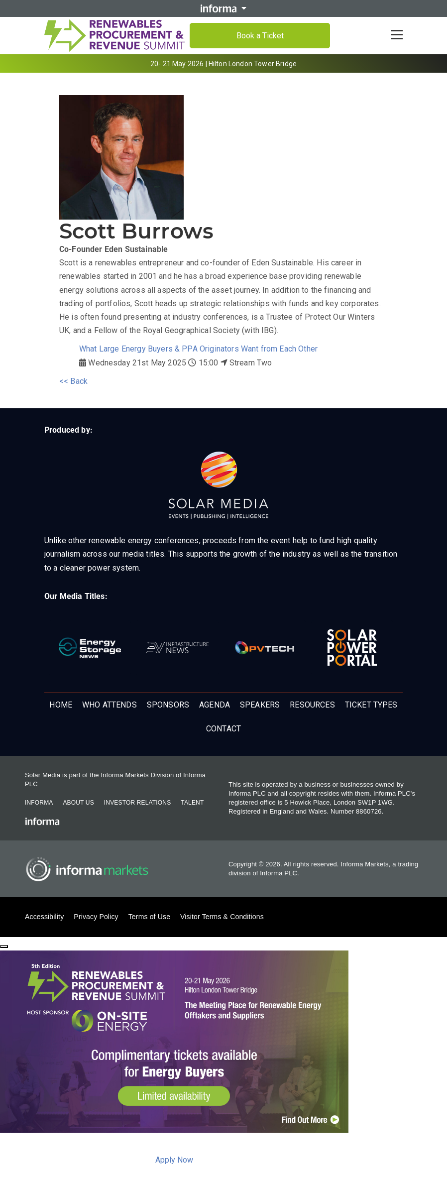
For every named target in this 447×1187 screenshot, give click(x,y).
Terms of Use (149, 917)
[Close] (4, 946)
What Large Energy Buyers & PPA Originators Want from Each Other (198, 349)
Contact (223, 728)
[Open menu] (397, 35)
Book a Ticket (260, 35)
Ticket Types (371, 705)
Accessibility (44, 917)
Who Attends (109, 705)
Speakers (260, 705)
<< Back (73, 381)
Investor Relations (137, 802)
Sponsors (168, 705)
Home (60, 705)
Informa (39, 802)
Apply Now (174, 1160)
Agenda (214, 705)
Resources (312, 705)
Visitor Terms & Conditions (222, 917)
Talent (192, 802)
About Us (78, 802)
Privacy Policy (96, 917)
